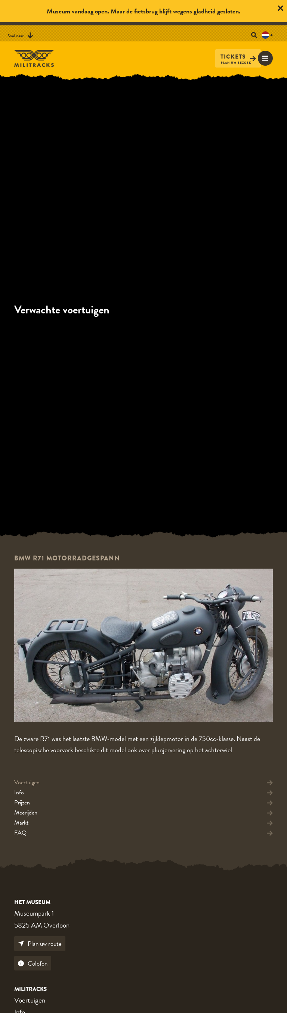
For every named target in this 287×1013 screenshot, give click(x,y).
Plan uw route (40, 943)
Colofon (32, 963)
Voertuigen (29, 1000)
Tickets (238, 57)
